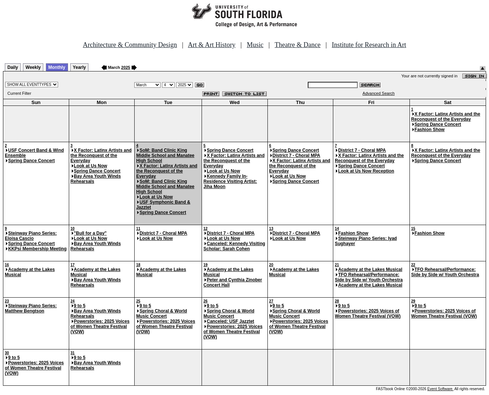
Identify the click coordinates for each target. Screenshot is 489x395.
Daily (12, 67)
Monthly (56, 67)
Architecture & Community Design (130, 44)
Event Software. (440, 389)
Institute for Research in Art (369, 44)
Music (255, 44)
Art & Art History (212, 44)
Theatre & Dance (297, 44)
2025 (125, 67)
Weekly (33, 67)
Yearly (79, 67)
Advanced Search (378, 93)
